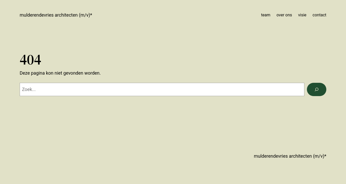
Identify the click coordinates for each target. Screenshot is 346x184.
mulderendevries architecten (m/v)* (56, 15)
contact (319, 15)
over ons (284, 15)
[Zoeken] (316, 89)
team (265, 15)
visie (302, 15)
